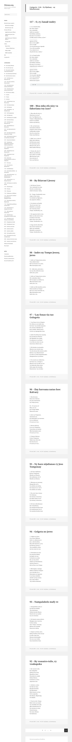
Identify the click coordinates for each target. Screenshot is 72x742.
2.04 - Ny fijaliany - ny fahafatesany (51, 93)
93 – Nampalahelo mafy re (44, 601)
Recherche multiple (9, 25)
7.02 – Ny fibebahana (8, 168)
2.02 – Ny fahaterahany (9, 105)
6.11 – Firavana (7, 162)
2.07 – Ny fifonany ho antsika (10, 117)
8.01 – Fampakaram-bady (9, 222)
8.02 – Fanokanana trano (9, 224)
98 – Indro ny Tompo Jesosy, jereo (45, 254)
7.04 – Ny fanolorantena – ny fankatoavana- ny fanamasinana (10, 176)
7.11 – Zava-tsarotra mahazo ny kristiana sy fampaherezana (10, 197)
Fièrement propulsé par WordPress (37, 739)
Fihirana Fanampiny (8, 243)
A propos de (6, 57)
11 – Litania (6, 94)
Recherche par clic (9, 27)
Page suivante (66, 730)
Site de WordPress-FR (9, 260)
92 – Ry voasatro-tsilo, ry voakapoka (43, 662)
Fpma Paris (7, 46)
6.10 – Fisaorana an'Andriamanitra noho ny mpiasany (10, 159)
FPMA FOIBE (8, 50)
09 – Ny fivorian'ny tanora (9, 75)
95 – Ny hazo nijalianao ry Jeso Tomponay (46, 465)
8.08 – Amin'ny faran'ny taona (10, 239)
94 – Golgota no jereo (41, 531)
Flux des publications (8, 256)
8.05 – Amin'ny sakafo (8, 231)
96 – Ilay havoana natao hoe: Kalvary (45, 391)
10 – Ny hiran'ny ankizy (9, 92)
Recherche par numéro (9, 23)
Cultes (5, 43)
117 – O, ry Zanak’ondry (43, 21)
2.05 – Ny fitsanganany (9, 113)
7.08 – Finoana (7, 188)
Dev (5, 55)
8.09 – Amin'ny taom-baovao (10, 241)
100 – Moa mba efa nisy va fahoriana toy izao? (44, 107)
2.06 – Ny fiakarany (8, 115)
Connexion (6, 254)
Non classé (6, 245)
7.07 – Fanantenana (8, 186)
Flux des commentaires (9, 258)
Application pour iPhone (10, 32)
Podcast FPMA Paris (10, 48)
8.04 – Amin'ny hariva (8, 228)
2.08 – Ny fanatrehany (9, 119)
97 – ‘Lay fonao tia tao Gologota (42, 316)
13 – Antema (7, 99)
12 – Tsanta (6, 97)
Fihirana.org (8, 5)
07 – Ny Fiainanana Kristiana (10, 73)
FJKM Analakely (8, 52)
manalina (40, 93)
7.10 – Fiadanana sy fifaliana (10, 193)
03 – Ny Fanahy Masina (9, 65)
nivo (38, 168)
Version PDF (7, 41)
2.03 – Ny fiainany (8, 107)
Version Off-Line (7, 30)
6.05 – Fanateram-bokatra (9, 140)
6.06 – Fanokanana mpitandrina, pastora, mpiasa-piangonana (9, 144)
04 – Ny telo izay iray (8, 67)
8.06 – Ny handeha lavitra (9, 233)
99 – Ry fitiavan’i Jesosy (42, 180)
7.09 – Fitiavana (7, 191)
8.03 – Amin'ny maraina (9, 226)
